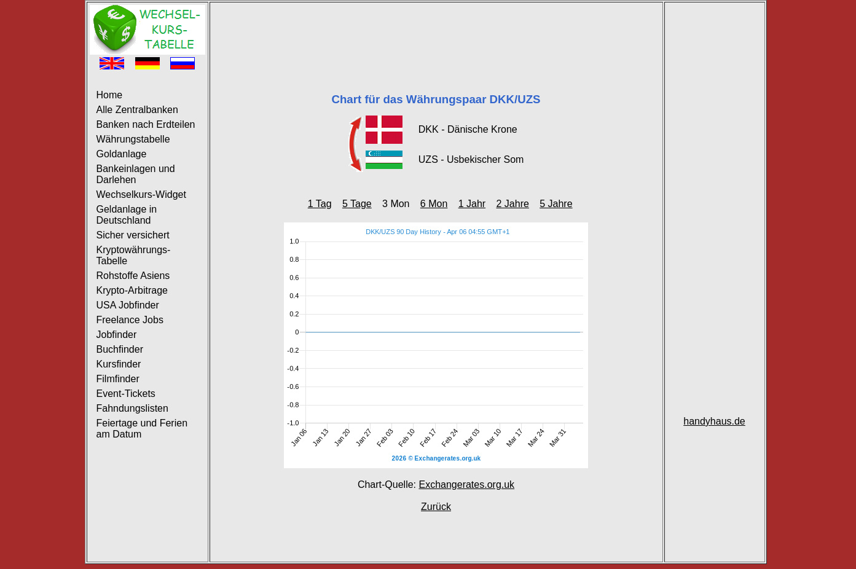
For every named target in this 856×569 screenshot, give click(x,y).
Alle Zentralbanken (137, 109)
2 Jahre (512, 203)
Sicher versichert (133, 235)
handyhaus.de (714, 421)
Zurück (436, 506)
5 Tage (357, 203)
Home (109, 95)
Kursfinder (118, 364)
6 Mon (433, 203)
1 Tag (320, 203)
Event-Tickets (125, 393)
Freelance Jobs (129, 320)
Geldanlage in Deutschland (126, 215)
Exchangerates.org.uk (466, 484)
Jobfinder (116, 334)
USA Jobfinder (127, 305)
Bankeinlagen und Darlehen (135, 174)
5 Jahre (556, 203)
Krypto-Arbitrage (132, 290)
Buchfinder (120, 349)
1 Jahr (471, 203)
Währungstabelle (133, 139)
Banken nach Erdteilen (145, 124)
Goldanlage (121, 154)
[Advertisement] (436, 32)
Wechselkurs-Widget (141, 194)
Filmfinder (117, 379)
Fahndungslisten (132, 408)
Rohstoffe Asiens (133, 275)
